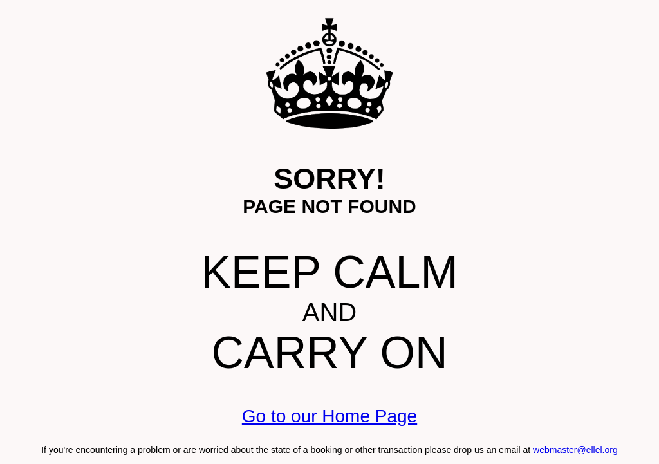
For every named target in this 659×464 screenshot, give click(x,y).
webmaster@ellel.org (575, 450)
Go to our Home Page (329, 416)
